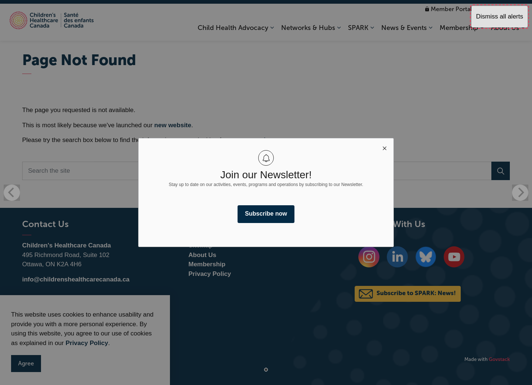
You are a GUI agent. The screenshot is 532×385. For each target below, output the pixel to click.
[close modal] (384, 147)
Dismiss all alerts (499, 16)
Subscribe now (266, 213)
